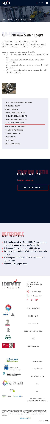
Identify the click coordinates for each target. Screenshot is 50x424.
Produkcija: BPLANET (43, 420)
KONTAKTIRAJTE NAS (33, 187)
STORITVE (10, 19)
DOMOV (5, 19)
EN (40, 3)
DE (42, 3)
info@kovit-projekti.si (25, 180)
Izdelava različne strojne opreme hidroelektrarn (22, 248)
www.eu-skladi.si (25, 418)
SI (37, 3)
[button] (47, 3)
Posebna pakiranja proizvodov (16, 263)
